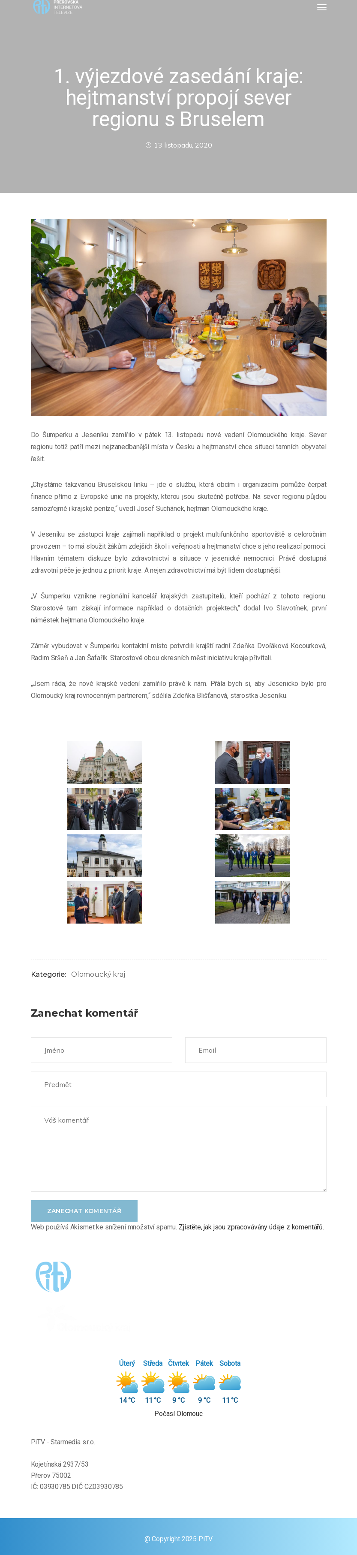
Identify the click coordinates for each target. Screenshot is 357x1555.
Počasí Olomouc (178, 1414)
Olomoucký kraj (98, 974)
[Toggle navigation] (322, 7)
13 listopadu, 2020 (178, 145)
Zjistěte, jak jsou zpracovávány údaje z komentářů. (251, 1227)
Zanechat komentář (84, 1211)
